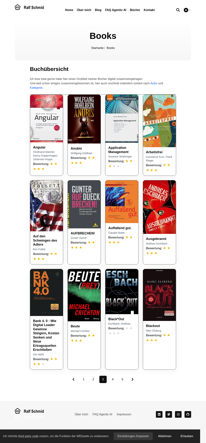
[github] (188, 414)
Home (69, 10)
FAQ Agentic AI (115, 10)
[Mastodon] (168, 414)
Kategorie (36, 87)
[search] (179, 10)
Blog (98, 10)
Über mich (84, 10)
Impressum (124, 414)
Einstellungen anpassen (133, 436)
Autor (153, 83)
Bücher (135, 10)
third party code (28, 436)
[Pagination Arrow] (73, 379)
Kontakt (149, 10)
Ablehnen (164, 436)
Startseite (97, 47)
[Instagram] (178, 414)
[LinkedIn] (159, 414)
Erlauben (187, 436)
